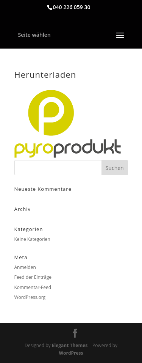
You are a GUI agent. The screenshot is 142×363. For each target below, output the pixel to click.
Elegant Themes (69, 345)
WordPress (71, 353)
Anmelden (25, 267)
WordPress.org (30, 297)
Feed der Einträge (32, 277)
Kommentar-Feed (32, 287)
